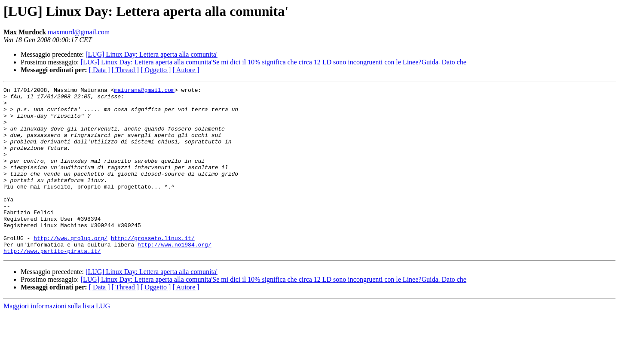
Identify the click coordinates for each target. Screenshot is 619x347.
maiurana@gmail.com (144, 91)
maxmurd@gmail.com (79, 32)
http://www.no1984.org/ (174, 276)
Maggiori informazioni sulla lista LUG (56, 339)
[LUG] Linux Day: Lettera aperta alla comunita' (152, 54)
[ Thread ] (125, 69)
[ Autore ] (185, 69)
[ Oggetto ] (156, 69)
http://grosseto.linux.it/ (153, 269)
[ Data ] (99, 69)
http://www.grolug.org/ (70, 269)
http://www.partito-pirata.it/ (52, 284)
